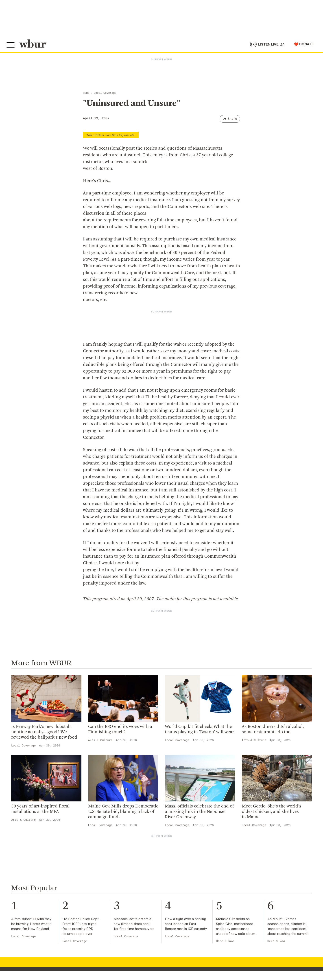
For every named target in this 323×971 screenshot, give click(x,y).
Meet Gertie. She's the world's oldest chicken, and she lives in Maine (271, 812)
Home (86, 93)
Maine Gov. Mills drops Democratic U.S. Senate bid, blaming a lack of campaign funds (123, 812)
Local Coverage (105, 93)
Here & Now (225, 942)
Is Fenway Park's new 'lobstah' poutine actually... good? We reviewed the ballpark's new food (44, 733)
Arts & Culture (100, 741)
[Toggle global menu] (11, 45)
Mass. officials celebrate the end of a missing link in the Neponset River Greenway (199, 812)
